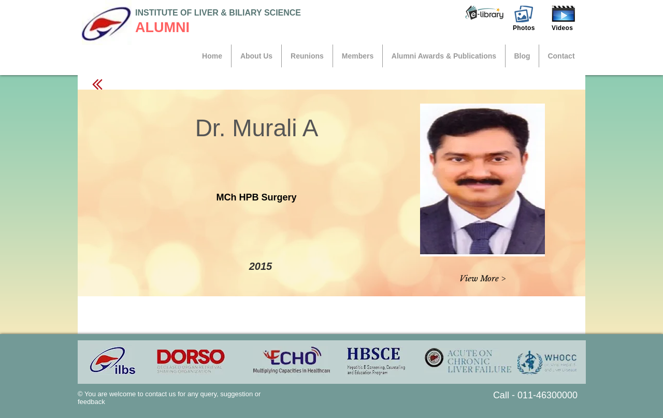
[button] (484, 13)
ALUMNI (162, 27)
